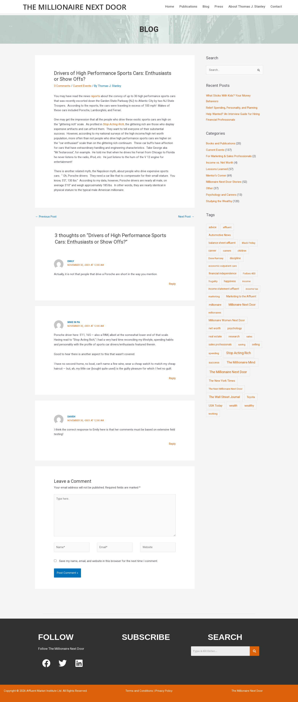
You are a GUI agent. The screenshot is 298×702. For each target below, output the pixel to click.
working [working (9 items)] (212, 413)
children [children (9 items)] (242, 250)
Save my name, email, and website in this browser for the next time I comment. (108, 561)
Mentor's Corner (216, 175)
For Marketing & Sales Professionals (229, 156)
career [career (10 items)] (212, 250)
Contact (276, 6)
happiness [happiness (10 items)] (230, 281)
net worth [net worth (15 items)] (215, 328)
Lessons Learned (217, 169)
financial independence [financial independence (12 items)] (222, 273)
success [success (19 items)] (214, 362)
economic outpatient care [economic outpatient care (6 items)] (222, 265)
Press (219, 6)
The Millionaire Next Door (74, 7)
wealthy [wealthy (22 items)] (249, 405)
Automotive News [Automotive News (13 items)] (220, 235)
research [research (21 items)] (234, 336)
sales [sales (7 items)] (249, 336)
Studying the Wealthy (219, 201)
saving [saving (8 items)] (241, 344)
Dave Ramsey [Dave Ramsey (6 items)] (215, 258)
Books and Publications (220, 143)
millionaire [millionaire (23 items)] (215, 304)
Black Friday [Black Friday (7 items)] (248, 242)
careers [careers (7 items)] (227, 250)
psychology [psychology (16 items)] (234, 328)
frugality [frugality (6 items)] (212, 281)
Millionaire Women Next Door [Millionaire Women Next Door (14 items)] (227, 320)
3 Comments (62, 86)
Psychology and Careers (221, 194)
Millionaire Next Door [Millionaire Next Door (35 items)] (242, 304)
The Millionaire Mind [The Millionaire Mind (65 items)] (241, 362)
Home (169, 6)
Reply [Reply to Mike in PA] (172, 378)
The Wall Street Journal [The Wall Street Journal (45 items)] (224, 397)
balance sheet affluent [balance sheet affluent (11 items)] (222, 242)
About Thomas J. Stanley (246, 6)
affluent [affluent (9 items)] (227, 227)
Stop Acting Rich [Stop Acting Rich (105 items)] (238, 353)
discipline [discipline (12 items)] (235, 258)
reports (95, 96)
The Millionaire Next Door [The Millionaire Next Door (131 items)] (228, 372)
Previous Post (45, 216)
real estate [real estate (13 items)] (215, 336)
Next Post (186, 216)
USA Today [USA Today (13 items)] (215, 405)
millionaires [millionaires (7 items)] (214, 312)
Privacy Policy (163, 691)
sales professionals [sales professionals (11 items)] (220, 344)
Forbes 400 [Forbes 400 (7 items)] (249, 273)
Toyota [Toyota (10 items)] (251, 397)
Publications (188, 6)
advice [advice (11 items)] (212, 227)
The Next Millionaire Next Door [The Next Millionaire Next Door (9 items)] (225, 388)
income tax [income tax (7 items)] (252, 288)
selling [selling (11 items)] (256, 344)
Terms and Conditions (139, 691)
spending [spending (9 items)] (213, 353)
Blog (206, 6)
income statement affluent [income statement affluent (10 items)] (223, 288)
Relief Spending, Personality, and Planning (231, 107)
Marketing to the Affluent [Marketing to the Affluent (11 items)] (241, 296)
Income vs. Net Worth (219, 162)
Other (209, 188)
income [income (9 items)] (246, 281)
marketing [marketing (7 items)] (214, 296)
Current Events (82, 86)
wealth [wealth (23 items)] (233, 405)
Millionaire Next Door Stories (223, 182)
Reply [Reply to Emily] (172, 284)
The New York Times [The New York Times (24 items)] (222, 380)
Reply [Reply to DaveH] (172, 444)
